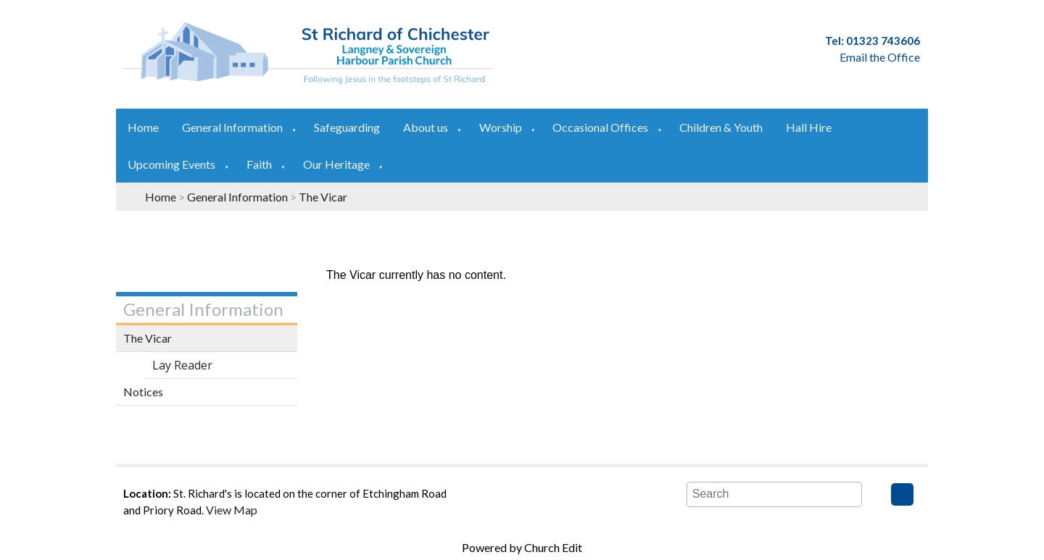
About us (425, 127)
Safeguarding (347, 127)
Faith (259, 164)
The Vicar (323, 197)
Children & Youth (721, 127)
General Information (232, 127)
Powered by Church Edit (522, 547)
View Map (231, 510)
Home (143, 127)
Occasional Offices (600, 127)
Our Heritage (336, 164)
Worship (500, 127)
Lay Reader (182, 365)
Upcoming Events (171, 164)
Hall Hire (809, 127)
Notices (143, 391)
